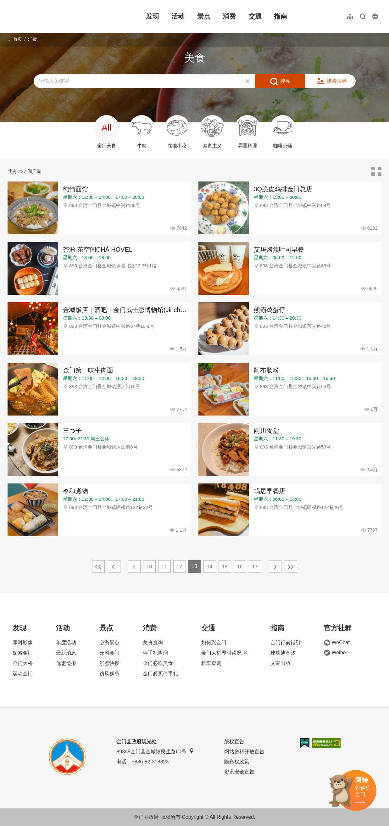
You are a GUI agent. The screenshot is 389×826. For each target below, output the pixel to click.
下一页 (275, 566)
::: (10, 3)
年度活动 (66, 642)
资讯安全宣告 (239, 771)
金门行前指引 (285, 642)
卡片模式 (376, 171)
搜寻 (285, 81)
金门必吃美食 (158, 663)
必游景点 (109, 642)
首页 (17, 39)
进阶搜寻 (337, 81)
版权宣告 (234, 741)
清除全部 (247, 81)
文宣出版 (280, 663)
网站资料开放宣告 (244, 751)
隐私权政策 (236, 761)
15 (225, 566)
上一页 (114, 566)
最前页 (98, 566)
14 (210, 566)
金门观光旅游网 (48, 16)
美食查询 (153, 642)
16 (240, 566)
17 (255, 566)
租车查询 (211, 663)
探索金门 (23, 653)
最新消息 (66, 653)
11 (164, 566)
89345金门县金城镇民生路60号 (155, 751)
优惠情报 (66, 663)
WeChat (337, 642)
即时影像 (23, 642)
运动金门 (23, 673)
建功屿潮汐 (283, 653)
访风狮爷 (109, 673)
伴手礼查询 (155, 653)
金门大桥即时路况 (224, 653)
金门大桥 (23, 663)
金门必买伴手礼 (160, 673)
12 (179, 566)
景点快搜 (109, 663)
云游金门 (109, 653)
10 (149, 566)
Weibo (335, 653)
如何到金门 (213, 642)
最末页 (291, 566)
